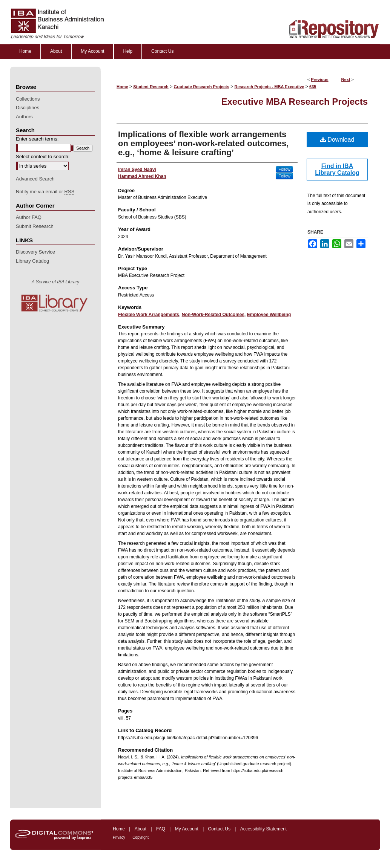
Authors (24, 116)
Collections (28, 99)
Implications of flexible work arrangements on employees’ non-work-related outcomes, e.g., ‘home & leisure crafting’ (203, 143)
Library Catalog (32, 261)
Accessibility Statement (263, 829)
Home (122, 86)
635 (312, 86)
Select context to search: (42, 156)
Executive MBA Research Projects (294, 101)
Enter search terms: (37, 139)
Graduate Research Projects (201, 86)
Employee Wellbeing (269, 314)
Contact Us (219, 829)
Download (337, 139)
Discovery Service (35, 252)
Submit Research (35, 226)
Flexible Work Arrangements (148, 314)
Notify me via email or (45, 192)
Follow (284, 169)
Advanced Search (35, 179)
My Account (186, 829)
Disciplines (27, 107)
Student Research (151, 86)
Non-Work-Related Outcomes (213, 314)
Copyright (140, 837)
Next (345, 79)
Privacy (119, 837)
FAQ (160, 829)
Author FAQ (28, 217)
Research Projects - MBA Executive (269, 86)
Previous (319, 79)
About (140, 829)
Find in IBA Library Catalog (337, 169)
